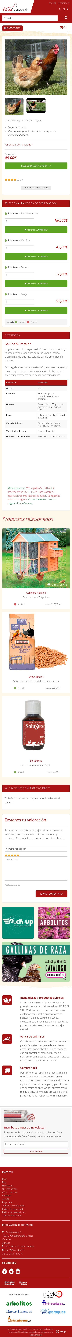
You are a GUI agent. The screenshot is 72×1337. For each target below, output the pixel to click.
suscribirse (36, 1151)
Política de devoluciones (13, 1212)
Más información (36, 1335)
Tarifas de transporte (36, 188)
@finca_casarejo (16, 488)
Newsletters (8, 1185)
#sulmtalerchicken (37, 499)
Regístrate (7, 1202)
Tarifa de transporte (11, 1215)
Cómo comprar (9, 1192)
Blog (4, 1182)
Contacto (6, 1195)
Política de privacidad (12, 1209)
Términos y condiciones (13, 1205)
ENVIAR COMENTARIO (51, 894)
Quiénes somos (9, 1188)
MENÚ (63, 9)
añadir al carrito (35, 230)
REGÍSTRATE (64, 3)
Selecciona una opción (36, 166)
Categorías (12, 28)
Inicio (4, 1179)
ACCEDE (52, 3)
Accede (5, 1198)
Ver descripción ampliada (19, 144)
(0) (63, 27)
